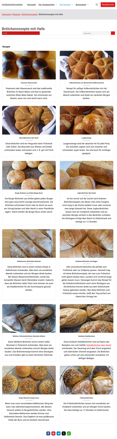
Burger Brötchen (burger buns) (58, 322)
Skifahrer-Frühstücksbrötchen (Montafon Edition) (97, 226)
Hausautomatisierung (88, 397)
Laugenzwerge (19, 144)
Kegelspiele (84, 393)
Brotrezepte (82, 4)
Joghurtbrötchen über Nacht (97, 144)
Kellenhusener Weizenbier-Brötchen (19, 225)
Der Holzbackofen (48, 4)
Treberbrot (4, 400)
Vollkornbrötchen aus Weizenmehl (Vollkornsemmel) (58, 80)
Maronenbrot (5, 396)
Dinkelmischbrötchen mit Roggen (58, 225)
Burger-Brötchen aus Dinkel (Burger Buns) (58, 144)
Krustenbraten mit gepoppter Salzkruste (12, 404)
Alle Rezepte (66, 4)
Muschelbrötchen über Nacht (97, 79)
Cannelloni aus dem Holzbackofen (11, 393)
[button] (56, 4)
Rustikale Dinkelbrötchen (19, 322)
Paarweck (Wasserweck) (20, 79)
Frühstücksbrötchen (97, 322)
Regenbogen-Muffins (60, 394)
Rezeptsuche (108, 4)
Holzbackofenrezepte (12, 4)
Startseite (31, 4)
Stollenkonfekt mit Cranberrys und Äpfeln (13, 408)
